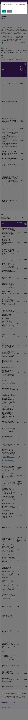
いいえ (9, 11)
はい (4, 11)
